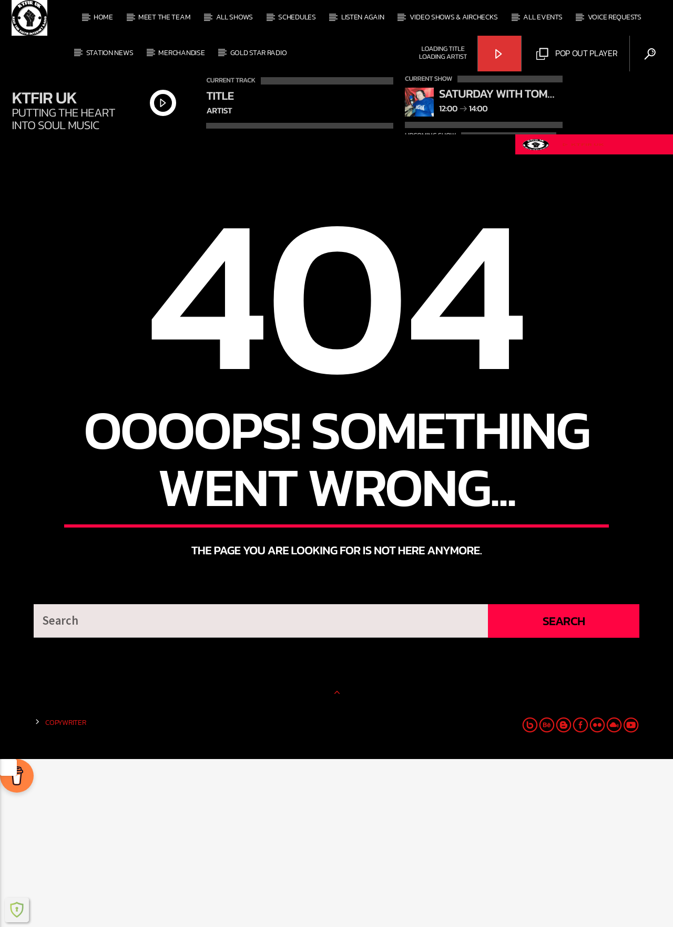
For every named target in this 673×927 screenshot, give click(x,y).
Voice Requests (614, 17)
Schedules (296, 17)
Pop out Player (577, 53)
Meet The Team (164, 17)
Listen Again (362, 17)
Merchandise (181, 52)
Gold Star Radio (258, 52)
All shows (234, 17)
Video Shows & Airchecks (454, 17)
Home (103, 17)
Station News (110, 52)
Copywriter (65, 890)
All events (542, 17)
